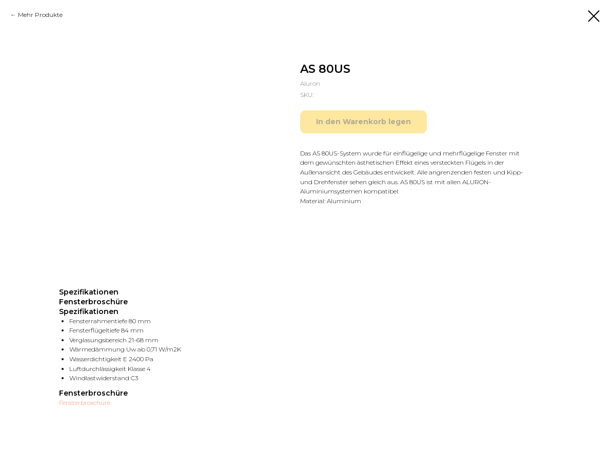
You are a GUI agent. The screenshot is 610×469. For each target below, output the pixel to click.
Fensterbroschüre (84, 402)
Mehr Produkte (40, 14)
